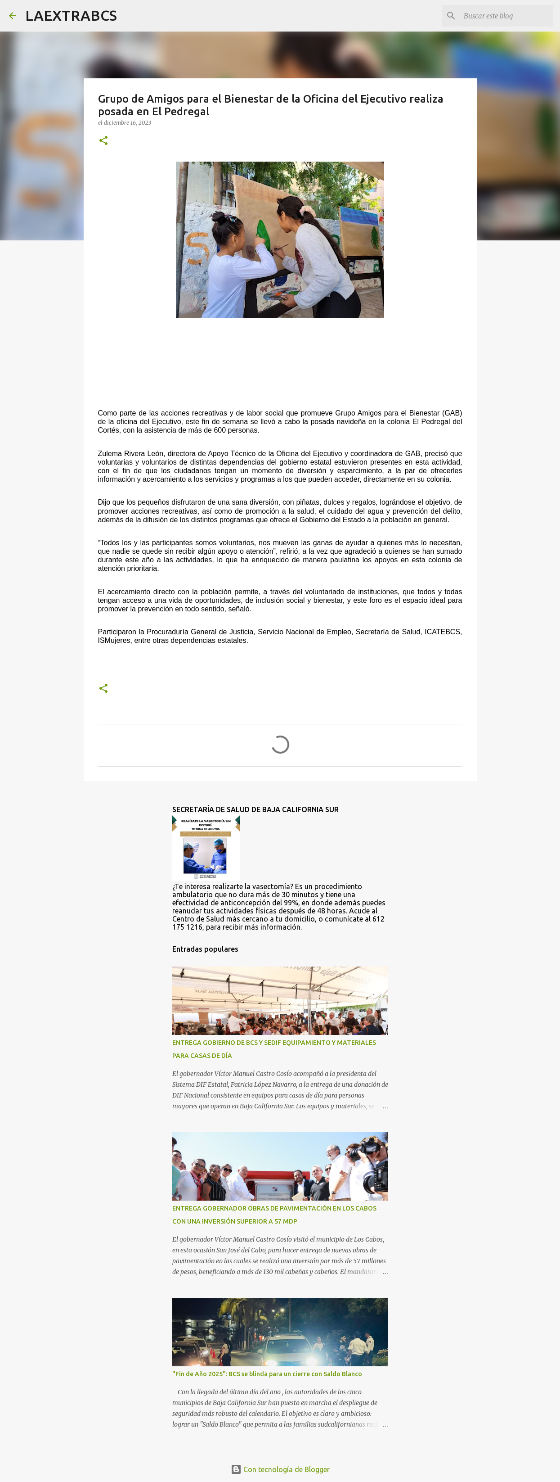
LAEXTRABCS (71, 15)
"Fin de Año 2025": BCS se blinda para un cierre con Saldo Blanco (267, 1374)
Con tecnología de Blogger (280, 1469)
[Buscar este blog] (505, 16)
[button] (103, 141)
